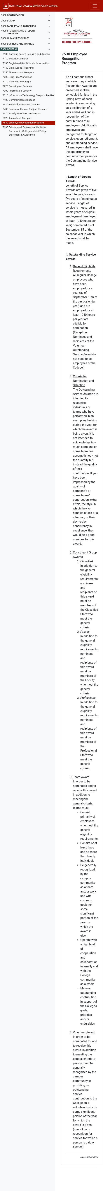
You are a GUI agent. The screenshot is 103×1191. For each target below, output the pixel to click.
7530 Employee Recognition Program (23, 122)
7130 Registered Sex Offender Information (26, 63)
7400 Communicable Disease (19, 99)
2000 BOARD (8, 20)
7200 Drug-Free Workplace (17, 76)
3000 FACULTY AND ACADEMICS (18, 26)
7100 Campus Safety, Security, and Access (26, 53)
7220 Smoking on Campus (17, 86)
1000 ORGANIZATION (12, 15)
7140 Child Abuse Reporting (18, 67)
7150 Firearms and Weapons (18, 72)
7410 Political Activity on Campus (21, 104)
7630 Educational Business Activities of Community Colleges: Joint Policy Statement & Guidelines (24, 131)
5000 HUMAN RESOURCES (15, 38)
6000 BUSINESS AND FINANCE (17, 43)
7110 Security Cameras (15, 58)
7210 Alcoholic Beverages (17, 81)
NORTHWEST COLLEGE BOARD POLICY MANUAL (33, 6)
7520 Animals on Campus (17, 117)
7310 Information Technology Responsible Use (28, 95)
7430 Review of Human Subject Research (25, 109)
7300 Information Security (17, 90)
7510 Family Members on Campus (22, 113)
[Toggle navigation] (95, 6)
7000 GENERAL (9, 49)
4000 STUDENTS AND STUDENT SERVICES (18, 32)
